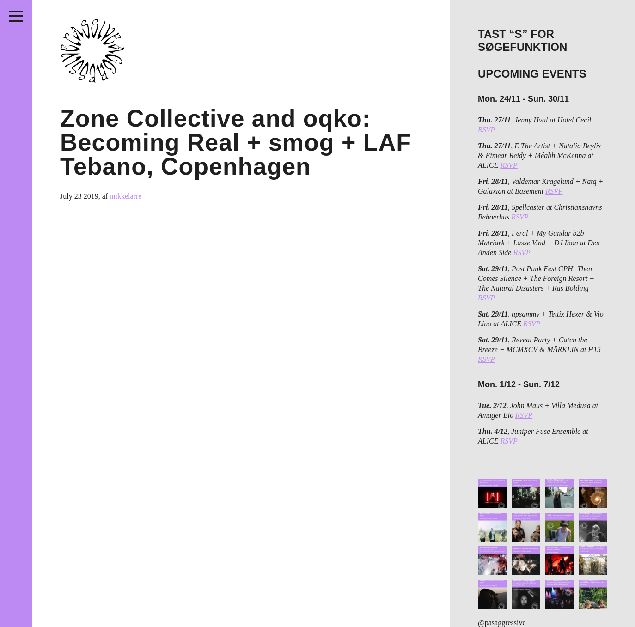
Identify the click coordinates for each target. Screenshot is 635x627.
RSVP (486, 130)
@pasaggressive (502, 623)
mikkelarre (125, 196)
